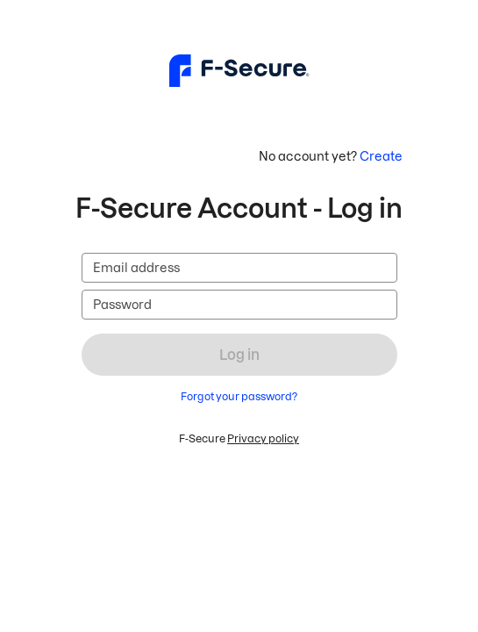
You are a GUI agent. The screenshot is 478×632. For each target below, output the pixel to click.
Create (381, 156)
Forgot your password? (239, 396)
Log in (239, 355)
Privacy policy (263, 438)
